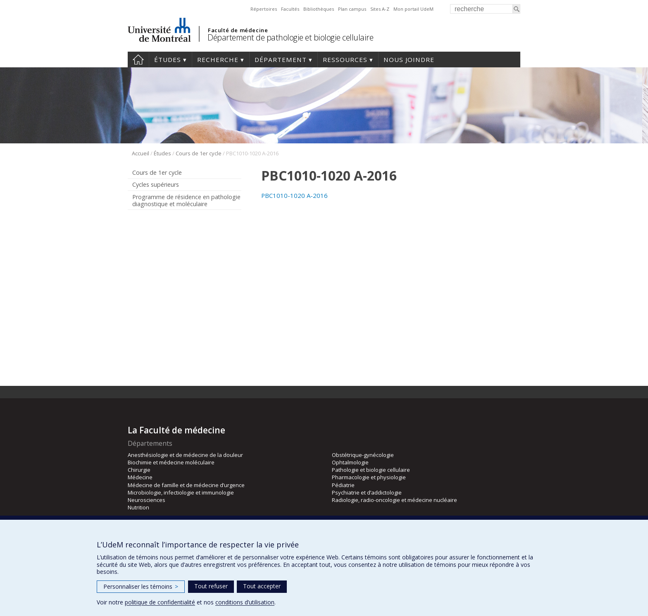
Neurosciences (146, 500)
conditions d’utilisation (244, 602)
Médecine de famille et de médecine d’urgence (186, 485)
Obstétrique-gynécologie (363, 455)
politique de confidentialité (160, 602)
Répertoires (263, 9)
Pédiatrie (343, 485)
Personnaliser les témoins (140, 586)
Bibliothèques (318, 9)
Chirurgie (139, 469)
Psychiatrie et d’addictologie (367, 492)
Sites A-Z (379, 9)
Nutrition (138, 507)
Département (281, 59)
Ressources (345, 59)
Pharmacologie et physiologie (369, 477)
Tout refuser (211, 586)
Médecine (140, 477)
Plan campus (352, 9)
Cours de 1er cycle (199, 153)
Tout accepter (262, 586)
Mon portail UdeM (413, 9)
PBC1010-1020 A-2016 (294, 195)
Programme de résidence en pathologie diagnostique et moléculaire (186, 200)
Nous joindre (409, 59)
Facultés (290, 9)
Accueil (138, 59)
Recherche (217, 59)
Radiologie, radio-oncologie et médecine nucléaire (394, 500)
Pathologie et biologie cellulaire (371, 469)
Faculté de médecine (238, 30)
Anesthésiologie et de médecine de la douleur (185, 455)
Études (167, 59)
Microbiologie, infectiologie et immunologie (181, 492)
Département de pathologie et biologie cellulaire (290, 37)
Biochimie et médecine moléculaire (171, 462)
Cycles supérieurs (155, 184)
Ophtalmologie (350, 462)
